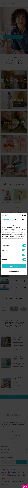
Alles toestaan (14, 266)
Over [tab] (23, 219)
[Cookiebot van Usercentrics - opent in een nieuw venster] (20, 215)
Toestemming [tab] (5, 219)
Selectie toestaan (14, 271)
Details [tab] (14, 219)
